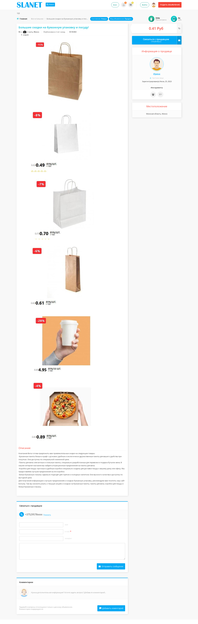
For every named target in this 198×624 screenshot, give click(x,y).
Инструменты (157, 87)
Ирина (156, 73)
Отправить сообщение (111, 570)
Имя (66, 529)
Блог (115, 5)
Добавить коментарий (111, 612)
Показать (47, 519)
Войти (144, 5)
